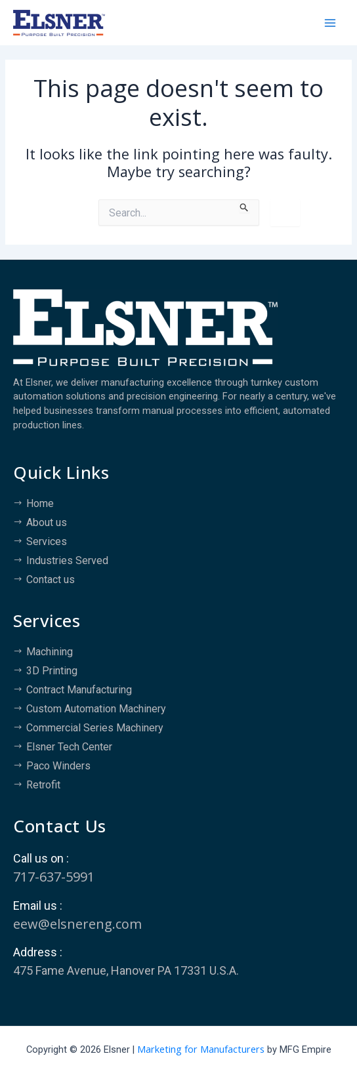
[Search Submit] (244, 206)
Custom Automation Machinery (96, 708)
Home (40, 503)
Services (46, 541)
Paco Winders (58, 766)
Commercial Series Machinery (94, 728)
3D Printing (51, 670)
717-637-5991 (53, 877)
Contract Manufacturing (79, 689)
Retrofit (43, 785)
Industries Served (67, 560)
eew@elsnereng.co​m (77, 924)
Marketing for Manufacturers (200, 1048)
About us (46, 522)
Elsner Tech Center (69, 747)
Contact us (50, 579)
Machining (49, 651)
